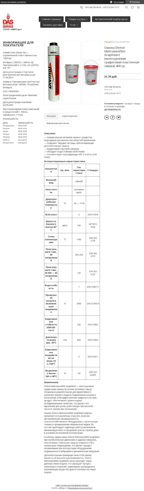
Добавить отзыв (132, 7)
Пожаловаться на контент (80, 488)
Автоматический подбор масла (111, 19)
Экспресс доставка (53, 24)
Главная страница (51, 19)
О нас (73, 24)
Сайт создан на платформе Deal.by (72, 485)
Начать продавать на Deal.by (13, 2)
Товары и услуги (76, 19)
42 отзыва (119, 2)
